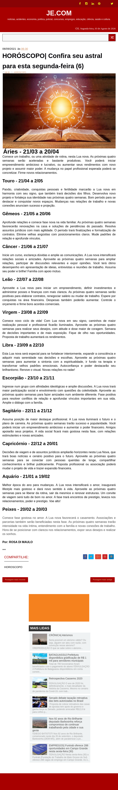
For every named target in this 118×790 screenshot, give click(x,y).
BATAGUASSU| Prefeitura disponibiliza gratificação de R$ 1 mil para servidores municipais (67, 674)
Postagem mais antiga (102, 595)
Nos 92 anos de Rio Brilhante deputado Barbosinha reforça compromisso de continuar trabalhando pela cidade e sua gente (57, 741)
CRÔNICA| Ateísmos (61, 652)
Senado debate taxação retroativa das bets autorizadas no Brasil (68, 716)
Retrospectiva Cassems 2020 (65, 695)
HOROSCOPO (20, 87)
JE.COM (59, 13)
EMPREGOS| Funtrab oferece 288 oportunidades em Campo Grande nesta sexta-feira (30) (68, 765)
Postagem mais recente (15, 595)
